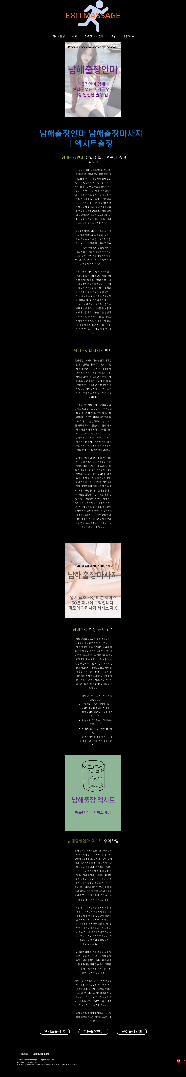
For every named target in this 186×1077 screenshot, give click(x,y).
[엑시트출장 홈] (55, 1032)
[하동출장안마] (93, 1032)
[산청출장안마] (132, 1032)
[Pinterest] (178, 1061)
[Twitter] (180, 553)
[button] (113, 36)
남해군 (94, 231)
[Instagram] (180, 558)
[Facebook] (180, 547)
